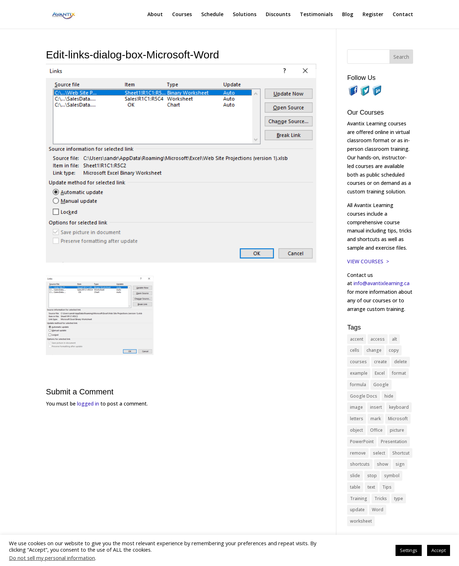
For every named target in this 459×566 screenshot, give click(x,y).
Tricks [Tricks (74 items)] (380, 498)
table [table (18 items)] (355, 487)
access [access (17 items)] (377, 339)
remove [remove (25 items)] (358, 453)
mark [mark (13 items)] (375, 419)
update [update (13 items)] (357, 510)
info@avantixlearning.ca (382, 283)
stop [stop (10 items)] (372, 476)
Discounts (278, 15)
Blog (347, 15)
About (155, 15)
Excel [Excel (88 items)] (380, 373)
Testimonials (316, 15)
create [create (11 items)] (380, 362)
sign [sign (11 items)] (400, 464)
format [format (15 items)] (399, 373)
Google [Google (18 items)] (381, 385)
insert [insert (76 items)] (376, 407)
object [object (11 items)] (356, 430)
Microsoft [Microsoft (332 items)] (398, 419)
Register (373, 15)
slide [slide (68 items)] (355, 476)
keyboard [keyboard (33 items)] (399, 407)
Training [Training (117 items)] (358, 498)
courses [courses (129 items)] (358, 362)
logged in (88, 403)
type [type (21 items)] (398, 498)
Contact (403, 15)
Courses (182, 15)
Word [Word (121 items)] (377, 510)
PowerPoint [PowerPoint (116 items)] (362, 441)
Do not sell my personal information (52, 557)
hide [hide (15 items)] (388, 396)
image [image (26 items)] (356, 407)
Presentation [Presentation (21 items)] (394, 441)
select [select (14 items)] (379, 453)
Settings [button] (408, 550)
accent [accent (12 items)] (356, 339)
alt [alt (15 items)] (394, 339)
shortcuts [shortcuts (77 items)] (360, 464)
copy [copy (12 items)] (394, 350)
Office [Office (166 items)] (376, 430)
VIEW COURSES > (368, 261)
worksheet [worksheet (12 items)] (361, 521)
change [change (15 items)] (374, 350)
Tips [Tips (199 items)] (387, 487)
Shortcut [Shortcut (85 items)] (401, 453)
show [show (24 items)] (382, 464)
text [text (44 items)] (371, 487)
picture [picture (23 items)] (397, 430)
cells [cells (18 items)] (354, 350)
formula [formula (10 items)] (358, 385)
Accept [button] (438, 550)
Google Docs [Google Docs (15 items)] (363, 396)
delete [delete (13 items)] (400, 362)
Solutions (244, 15)
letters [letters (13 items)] (356, 419)
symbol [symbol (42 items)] (391, 476)
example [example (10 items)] (359, 373)
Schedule (212, 15)
